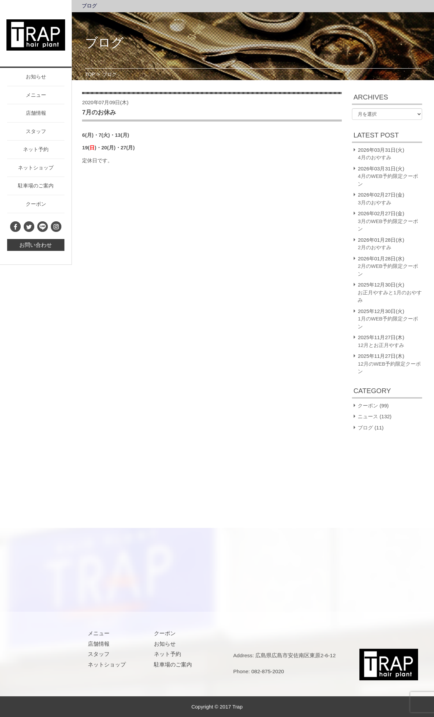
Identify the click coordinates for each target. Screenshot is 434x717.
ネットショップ (36, 167)
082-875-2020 (267, 671)
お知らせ (36, 76)
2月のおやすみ (374, 247)
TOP (90, 74)
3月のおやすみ (374, 202)
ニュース (368, 416)
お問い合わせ (35, 245)
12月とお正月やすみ (381, 345)
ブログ (89, 5)
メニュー (36, 95)
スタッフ (36, 131)
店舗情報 (36, 113)
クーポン (36, 204)
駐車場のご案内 (36, 185)
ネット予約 (35, 149)
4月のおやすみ (374, 157)
